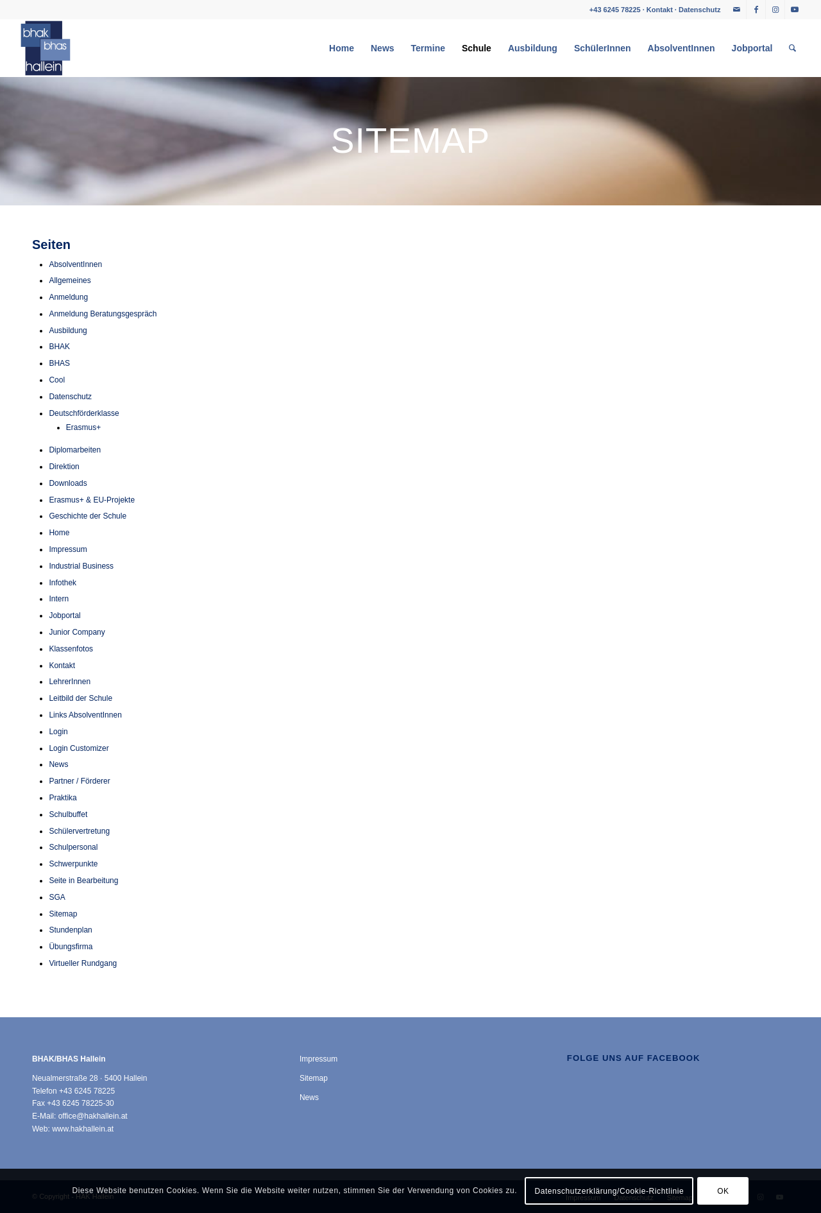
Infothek (62, 582)
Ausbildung (68, 330)
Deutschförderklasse (84, 413)
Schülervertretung (79, 831)
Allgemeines (69, 280)
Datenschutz (699, 9)
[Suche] (792, 48)
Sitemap (63, 913)
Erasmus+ (83, 427)
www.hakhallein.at (83, 1128)
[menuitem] (341, 48)
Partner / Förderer (79, 781)
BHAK (59, 346)
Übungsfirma (70, 946)
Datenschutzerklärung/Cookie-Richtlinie (609, 1191)
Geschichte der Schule (87, 516)
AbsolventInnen (75, 264)
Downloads (68, 483)
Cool (57, 379)
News (58, 764)
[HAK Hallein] (45, 48)
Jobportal (64, 615)
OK (723, 1191)
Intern (59, 598)
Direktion (64, 466)
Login (58, 731)
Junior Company (77, 632)
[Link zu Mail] (736, 9)
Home (59, 532)
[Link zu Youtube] (794, 9)
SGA (57, 897)
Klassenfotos (71, 648)
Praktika (62, 797)
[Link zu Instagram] (775, 9)
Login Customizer (78, 748)
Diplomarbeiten (75, 449)
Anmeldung (68, 297)
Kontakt (660, 9)
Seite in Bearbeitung (83, 880)
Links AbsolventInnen (85, 714)
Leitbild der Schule (80, 698)
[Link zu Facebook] (756, 9)
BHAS (59, 363)
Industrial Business (81, 566)
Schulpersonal (73, 847)
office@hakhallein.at (93, 1116)
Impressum (68, 549)
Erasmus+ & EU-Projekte (92, 499)
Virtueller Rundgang (83, 963)
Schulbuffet (68, 814)
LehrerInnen (69, 681)
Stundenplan (70, 929)
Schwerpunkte (73, 863)
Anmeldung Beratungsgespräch (103, 313)
